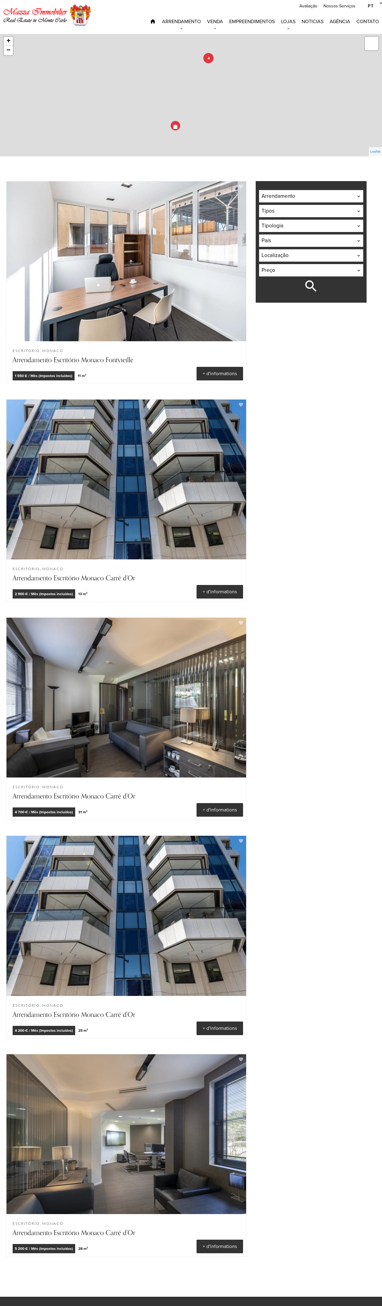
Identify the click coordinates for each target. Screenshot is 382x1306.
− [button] (8, 50)
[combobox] (311, 196)
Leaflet (375, 152)
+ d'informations (220, 374)
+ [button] (8, 41)
